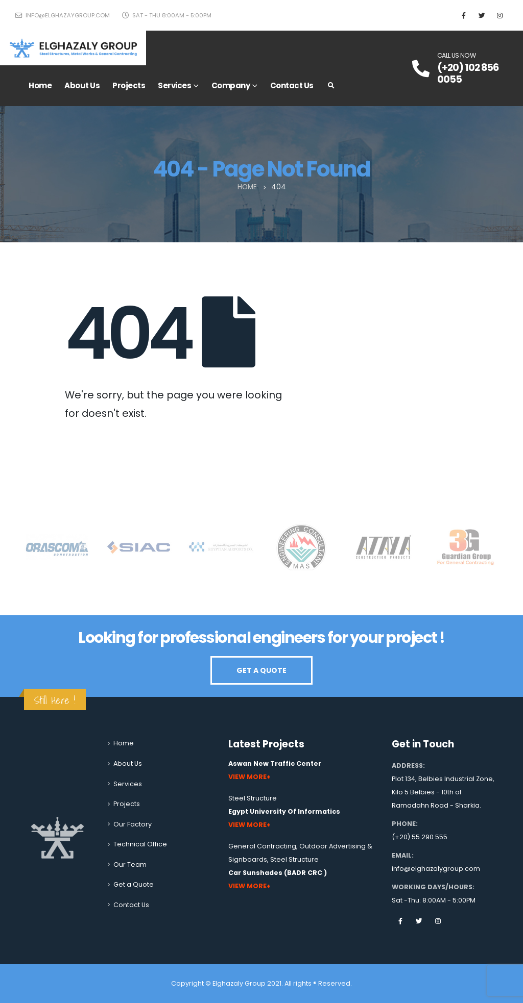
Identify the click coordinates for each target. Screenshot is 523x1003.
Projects (128, 85)
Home (40, 85)
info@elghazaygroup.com (62, 15)
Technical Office (140, 844)
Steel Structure (252, 798)
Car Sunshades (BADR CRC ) (277, 872)
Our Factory (132, 824)
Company (230, 85)
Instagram (438, 921)
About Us (82, 85)
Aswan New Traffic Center (274, 763)
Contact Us (292, 85)
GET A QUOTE (261, 670)
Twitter (419, 921)
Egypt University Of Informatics (284, 811)
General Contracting (262, 846)
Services (174, 85)
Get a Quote (133, 884)
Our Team (130, 864)
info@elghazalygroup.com (436, 868)
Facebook (400, 921)
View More (247, 776)
